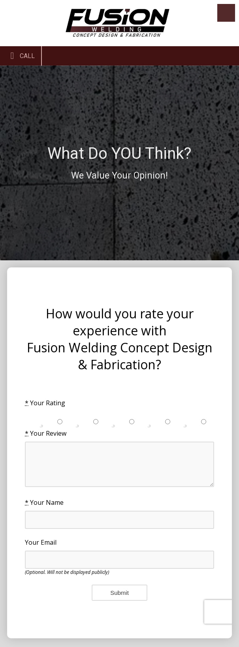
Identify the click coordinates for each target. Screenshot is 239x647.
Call (20, 55)
